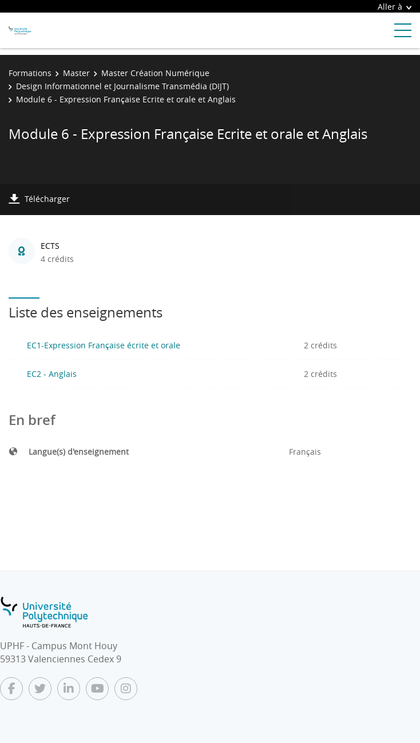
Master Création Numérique (155, 72)
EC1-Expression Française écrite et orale (103, 345)
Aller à (394, 6)
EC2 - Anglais (52, 373)
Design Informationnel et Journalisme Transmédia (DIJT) (122, 86)
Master (76, 72)
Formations (30, 72)
